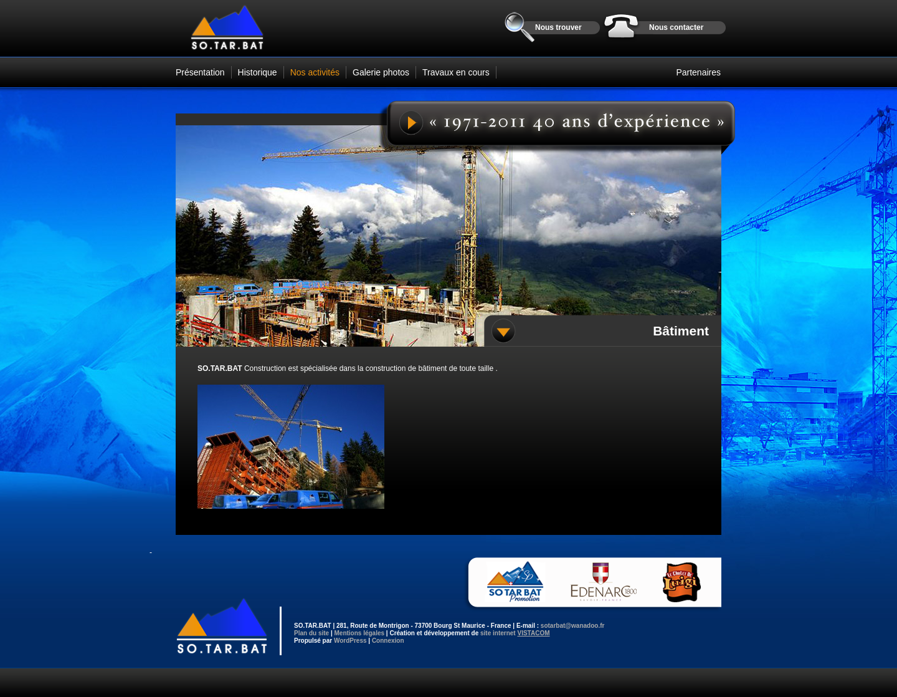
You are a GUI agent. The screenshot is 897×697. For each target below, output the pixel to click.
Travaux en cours (456, 72)
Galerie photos (381, 72)
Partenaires (698, 72)
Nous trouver (558, 27)
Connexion (388, 640)
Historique (257, 72)
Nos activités (314, 72)
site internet (515, 633)
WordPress (350, 640)
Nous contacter (676, 27)
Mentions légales (359, 633)
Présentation (200, 72)
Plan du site (311, 633)
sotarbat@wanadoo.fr (573, 625)
